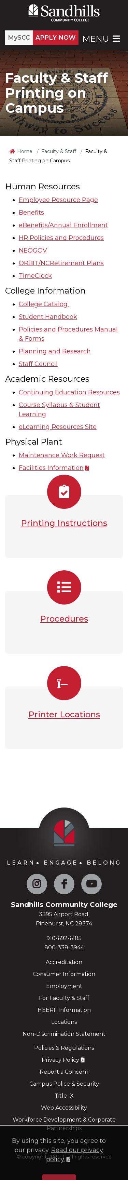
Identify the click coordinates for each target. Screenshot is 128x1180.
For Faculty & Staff (64, 998)
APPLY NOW (55, 37)
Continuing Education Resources (69, 392)
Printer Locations (64, 714)
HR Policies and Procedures (61, 238)
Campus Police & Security (64, 1084)
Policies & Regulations (64, 1048)
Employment (64, 986)
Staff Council (38, 364)
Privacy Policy (60, 1060)
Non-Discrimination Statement (64, 1034)
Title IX (64, 1096)
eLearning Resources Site (58, 427)
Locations (64, 1022)
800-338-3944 (64, 947)
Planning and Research (55, 351)
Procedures (64, 619)
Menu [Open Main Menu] (101, 39)
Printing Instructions (64, 523)
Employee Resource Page (58, 200)
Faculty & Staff (58, 151)
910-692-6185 (64, 938)
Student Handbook (48, 317)
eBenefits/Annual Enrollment (63, 225)
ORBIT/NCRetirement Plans (61, 263)
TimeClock (35, 276)
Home (24, 151)
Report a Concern (64, 1072)
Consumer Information (64, 974)
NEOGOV (33, 250)
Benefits (31, 212)
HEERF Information (64, 1010)
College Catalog (44, 304)
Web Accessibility (64, 1107)
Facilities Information (51, 468)
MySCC (19, 37)
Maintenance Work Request (62, 455)
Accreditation (64, 962)
